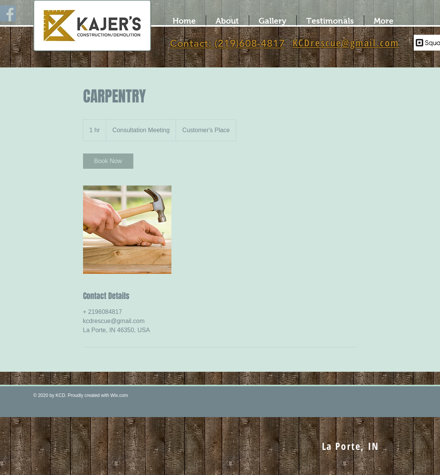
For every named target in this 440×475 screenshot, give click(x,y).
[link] (108, 161)
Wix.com (119, 395)
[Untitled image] (127, 230)
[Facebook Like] (221, 398)
